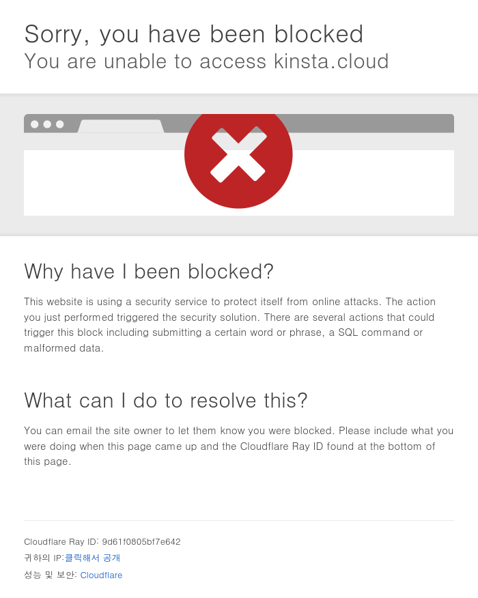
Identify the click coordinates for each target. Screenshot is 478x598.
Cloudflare (101, 574)
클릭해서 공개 (92, 557)
